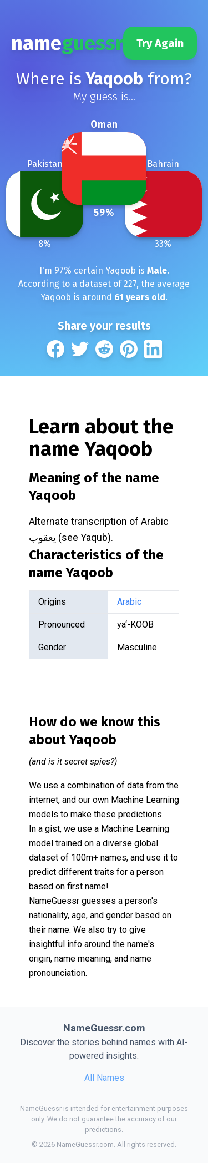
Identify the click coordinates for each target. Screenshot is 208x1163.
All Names (104, 1078)
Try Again (160, 43)
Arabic (129, 601)
